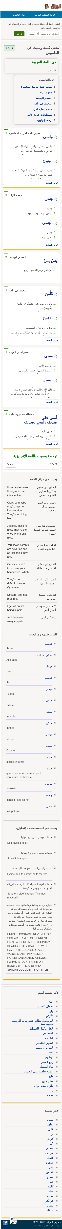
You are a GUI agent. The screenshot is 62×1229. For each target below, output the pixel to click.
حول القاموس (18, 14)
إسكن (49, 723)
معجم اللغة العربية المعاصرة (36, 86)
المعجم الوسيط (43, 98)
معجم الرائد (45, 92)
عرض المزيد (51, 183)
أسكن (49, 700)
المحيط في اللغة (43, 103)
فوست (48, 643)
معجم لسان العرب (41, 109)
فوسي (48, 689)
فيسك (48, 666)
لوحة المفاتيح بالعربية (44, 14)
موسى (48, 734)
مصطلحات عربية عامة (39, 114)
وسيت (48, 745)
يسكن (48, 655)
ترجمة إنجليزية (44, 120)
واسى (49, 795)
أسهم (49, 757)
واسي (49, 806)
